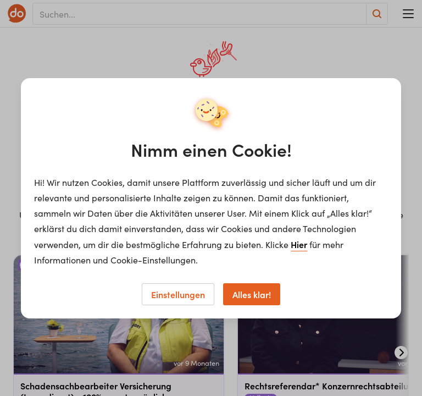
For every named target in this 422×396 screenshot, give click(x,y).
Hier (299, 244)
